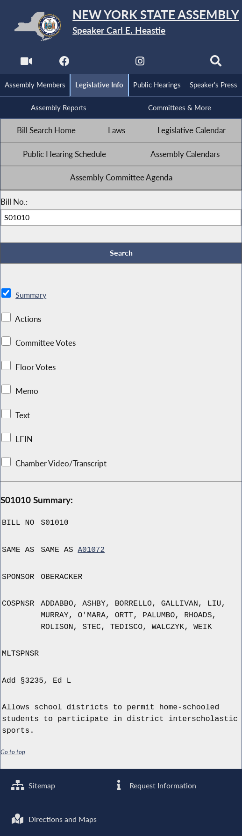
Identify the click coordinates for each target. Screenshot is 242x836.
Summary (31, 298)
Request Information (155, 783)
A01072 (91, 553)
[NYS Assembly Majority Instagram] (140, 63)
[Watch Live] (25, 63)
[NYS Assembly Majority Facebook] (63, 63)
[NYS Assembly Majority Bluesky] (178, 63)
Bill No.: (14, 203)
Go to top (13, 755)
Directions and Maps (56, 818)
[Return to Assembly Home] (121, 26)
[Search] (217, 63)
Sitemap (34, 783)
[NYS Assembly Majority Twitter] (101, 63)
